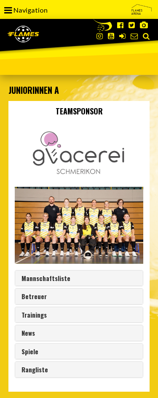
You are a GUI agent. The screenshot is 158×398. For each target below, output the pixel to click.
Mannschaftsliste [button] (45, 278)
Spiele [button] (29, 351)
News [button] (28, 332)
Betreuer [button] (34, 296)
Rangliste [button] (34, 369)
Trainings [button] (34, 314)
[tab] (79, 278)
